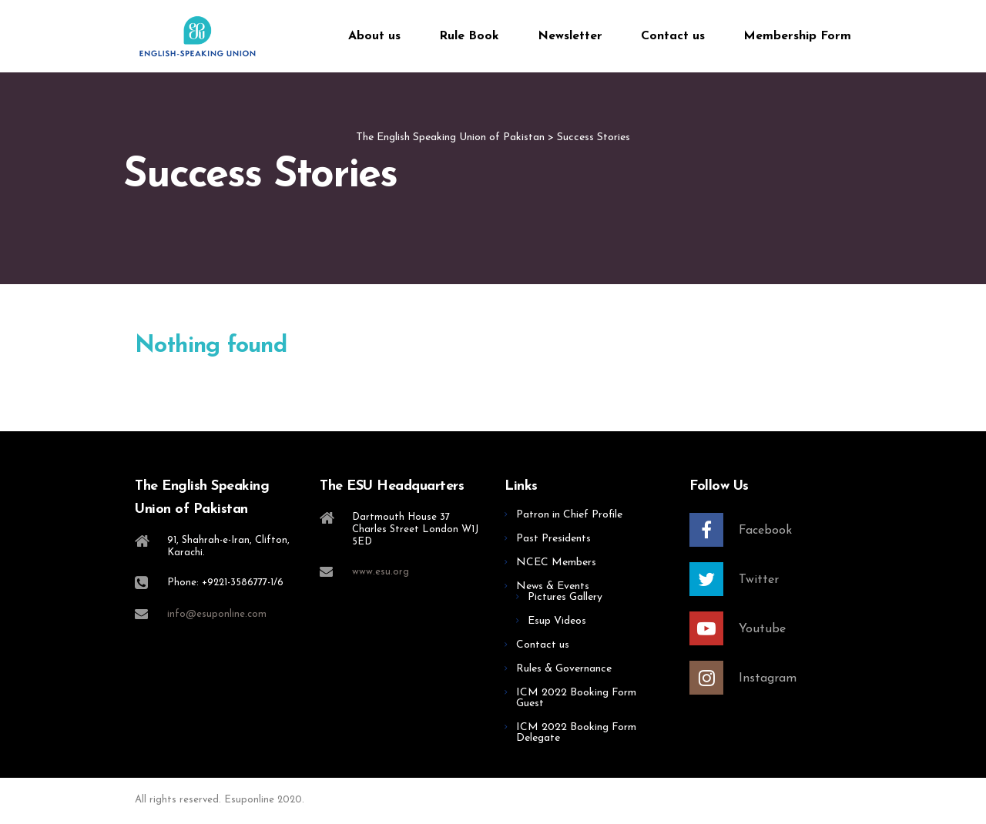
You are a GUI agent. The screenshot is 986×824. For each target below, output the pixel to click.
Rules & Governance (564, 669)
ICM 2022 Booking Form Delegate (576, 733)
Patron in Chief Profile (569, 515)
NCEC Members (556, 562)
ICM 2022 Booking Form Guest (576, 698)
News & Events (552, 586)
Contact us (673, 36)
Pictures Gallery (565, 597)
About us (374, 36)
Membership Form (797, 36)
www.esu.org (380, 572)
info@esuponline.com (217, 614)
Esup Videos (557, 621)
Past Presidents (553, 538)
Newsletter (570, 36)
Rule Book (469, 36)
